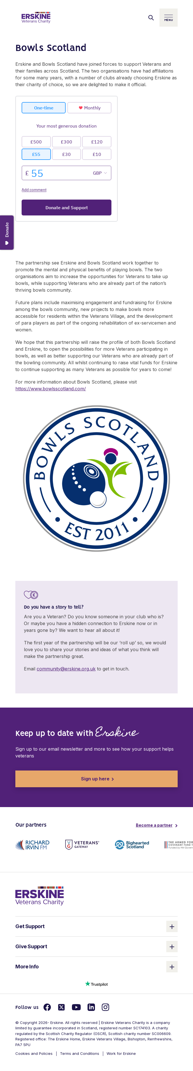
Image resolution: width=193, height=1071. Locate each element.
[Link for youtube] (76, 1007)
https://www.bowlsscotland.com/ (50, 388)
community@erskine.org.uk (66, 669)
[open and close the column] (172, 926)
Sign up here (62, 779)
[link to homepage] (39, 895)
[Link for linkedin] (91, 1007)
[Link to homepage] (36, 17)
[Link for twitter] (61, 1007)
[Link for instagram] (105, 1007)
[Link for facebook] (47, 1007)
